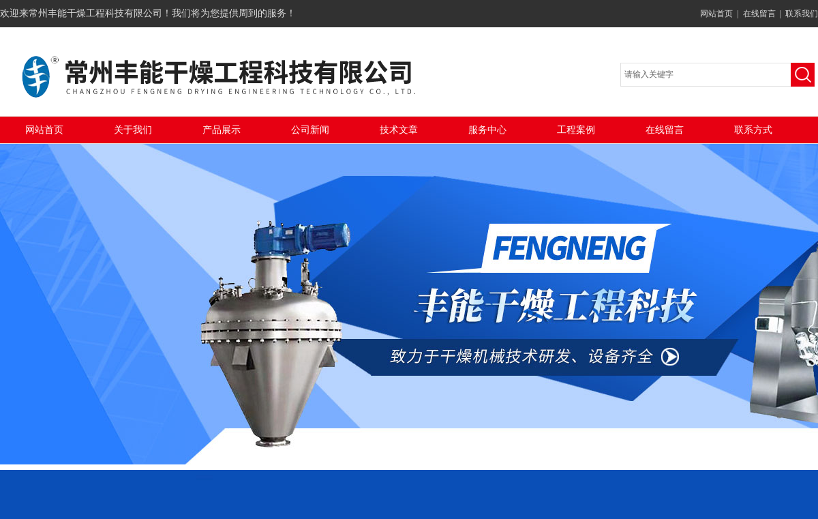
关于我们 (133, 130)
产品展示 (221, 130)
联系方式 (753, 130)
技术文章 (399, 130)
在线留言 (759, 13)
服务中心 (487, 130)
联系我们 (801, 13)
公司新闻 (310, 130)
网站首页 (716, 13)
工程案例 (576, 130)
